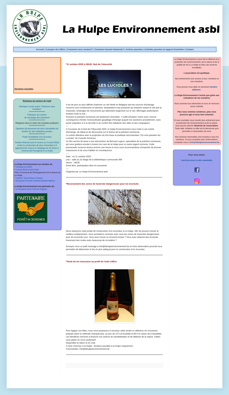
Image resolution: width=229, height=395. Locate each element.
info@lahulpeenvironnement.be (204, 142)
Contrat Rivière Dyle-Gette (27, 170)
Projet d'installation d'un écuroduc (37, 137)
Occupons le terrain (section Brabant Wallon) (35, 181)
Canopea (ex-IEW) (23, 167)
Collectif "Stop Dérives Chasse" (29, 178)
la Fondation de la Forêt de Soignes (31, 189)
